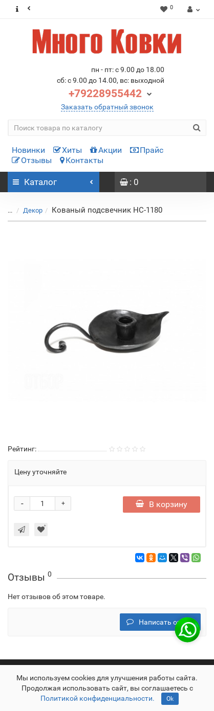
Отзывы (32, 160)
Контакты (81, 160)
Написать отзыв (160, 622)
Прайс (146, 150)
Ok (170, 698)
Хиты (67, 150)
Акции (106, 150)
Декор (32, 210)
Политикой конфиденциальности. (97, 698)
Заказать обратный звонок (107, 107)
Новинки (28, 150)
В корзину (161, 504)
